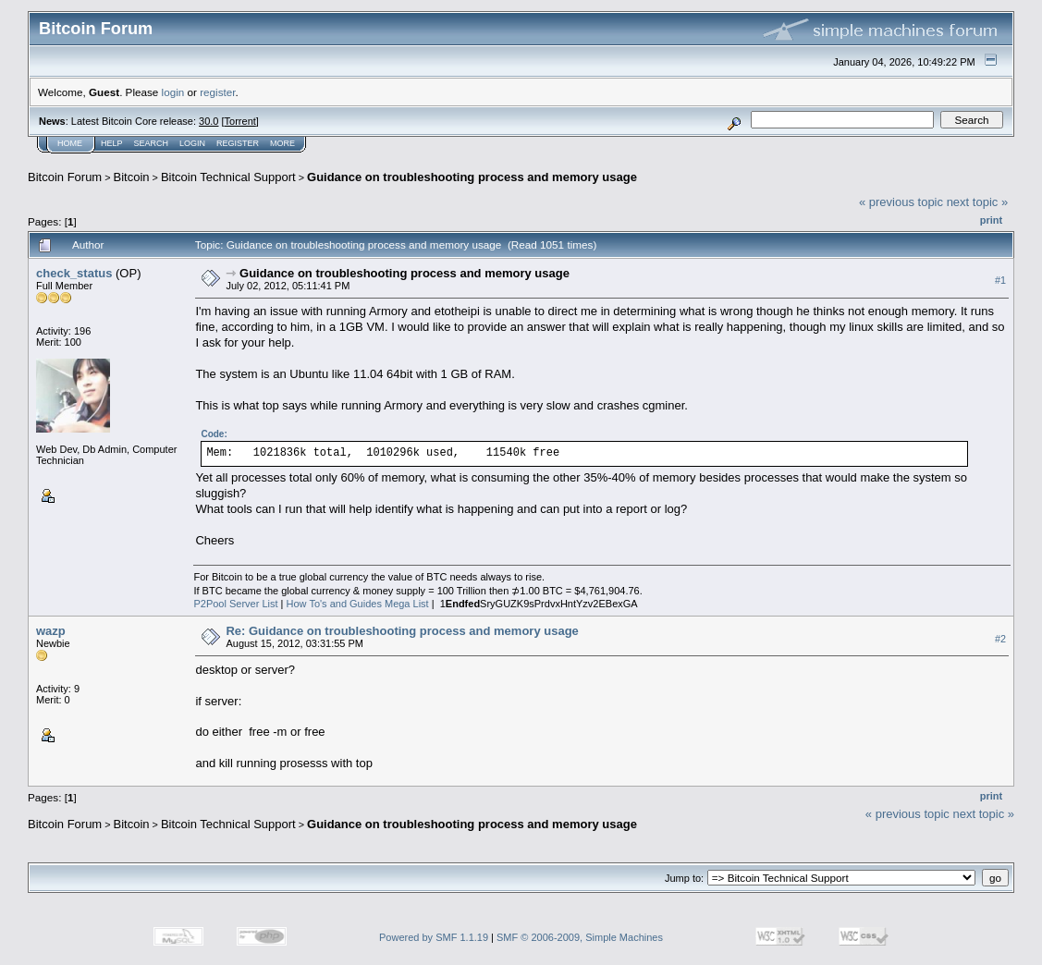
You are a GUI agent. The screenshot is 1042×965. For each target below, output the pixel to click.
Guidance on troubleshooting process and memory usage (472, 177)
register (217, 92)
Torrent (240, 121)
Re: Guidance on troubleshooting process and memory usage (402, 631)
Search (151, 143)
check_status (74, 273)
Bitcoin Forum (65, 177)
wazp (51, 631)
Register (237, 143)
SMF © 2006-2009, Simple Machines (579, 937)
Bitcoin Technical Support (228, 177)
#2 (1000, 638)
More (282, 143)
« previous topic (901, 202)
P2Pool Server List (235, 603)
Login (192, 143)
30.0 (208, 121)
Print (991, 220)
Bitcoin (132, 177)
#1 (1000, 280)
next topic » (978, 202)
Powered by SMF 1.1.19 (433, 937)
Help (112, 143)
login (173, 92)
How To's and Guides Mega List (358, 603)
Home (69, 143)
